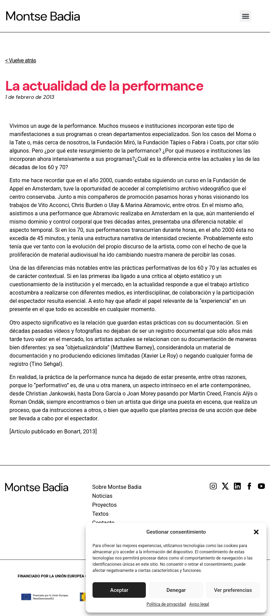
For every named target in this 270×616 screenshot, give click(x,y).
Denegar (176, 590)
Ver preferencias (233, 590)
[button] (256, 531)
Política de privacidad (166, 604)
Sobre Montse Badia (117, 487)
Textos (100, 514)
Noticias (102, 496)
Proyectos (104, 505)
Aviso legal (199, 604)
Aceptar (119, 590)
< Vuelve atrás (20, 60)
